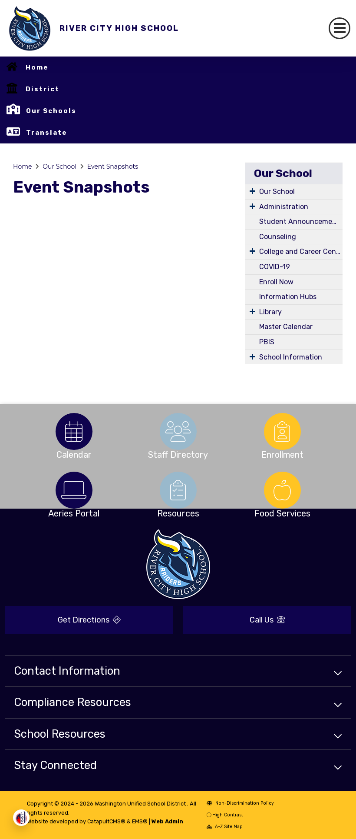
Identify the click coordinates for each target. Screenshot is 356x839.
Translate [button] (46, 133)
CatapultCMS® (106, 821)
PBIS (266, 342)
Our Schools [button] (51, 111)
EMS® (140, 821)
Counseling (277, 237)
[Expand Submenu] (252, 191)
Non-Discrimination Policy (240, 803)
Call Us (267, 620)
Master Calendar (286, 327)
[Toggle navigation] (339, 28)
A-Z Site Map (225, 826)
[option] (74, 431)
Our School (59, 166)
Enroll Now (276, 282)
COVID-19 (274, 267)
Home (37, 67)
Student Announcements (301, 221)
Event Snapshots (112, 166)
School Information (290, 357)
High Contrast (227, 815)
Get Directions (89, 620)
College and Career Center (301, 251)
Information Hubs (287, 297)
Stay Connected (55, 765)
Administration (283, 207)
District (42, 89)
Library (270, 312)
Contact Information (67, 670)
